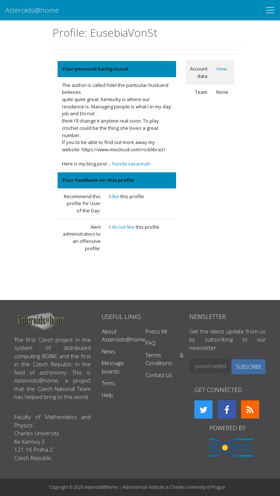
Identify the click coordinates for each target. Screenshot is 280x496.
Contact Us (158, 375)
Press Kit (156, 331)
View (221, 68)
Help (107, 395)
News (109, 351)
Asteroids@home (32, 10)
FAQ (150, 343)
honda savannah (131, 163)
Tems (108, 383)
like (116, 196)
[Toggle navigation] (270, 10)
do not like (124, 227)
